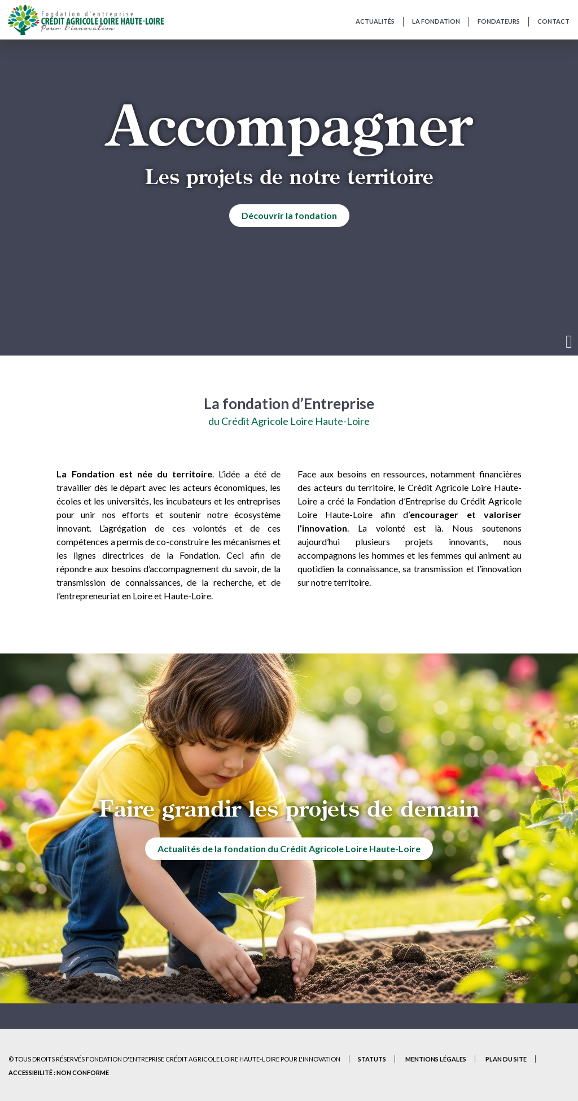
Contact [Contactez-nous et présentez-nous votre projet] (553, 21)
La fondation (436, 21)
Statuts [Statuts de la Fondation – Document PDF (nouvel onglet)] (372, 1059)
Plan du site (506, 1059)
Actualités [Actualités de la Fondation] (375, 21)
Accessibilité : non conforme (58, 1072)
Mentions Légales (435, 1059)
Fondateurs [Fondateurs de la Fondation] (499, 21)
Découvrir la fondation (289, 215)
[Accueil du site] (85, 20)
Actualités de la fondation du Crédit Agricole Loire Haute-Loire (289, 848)
